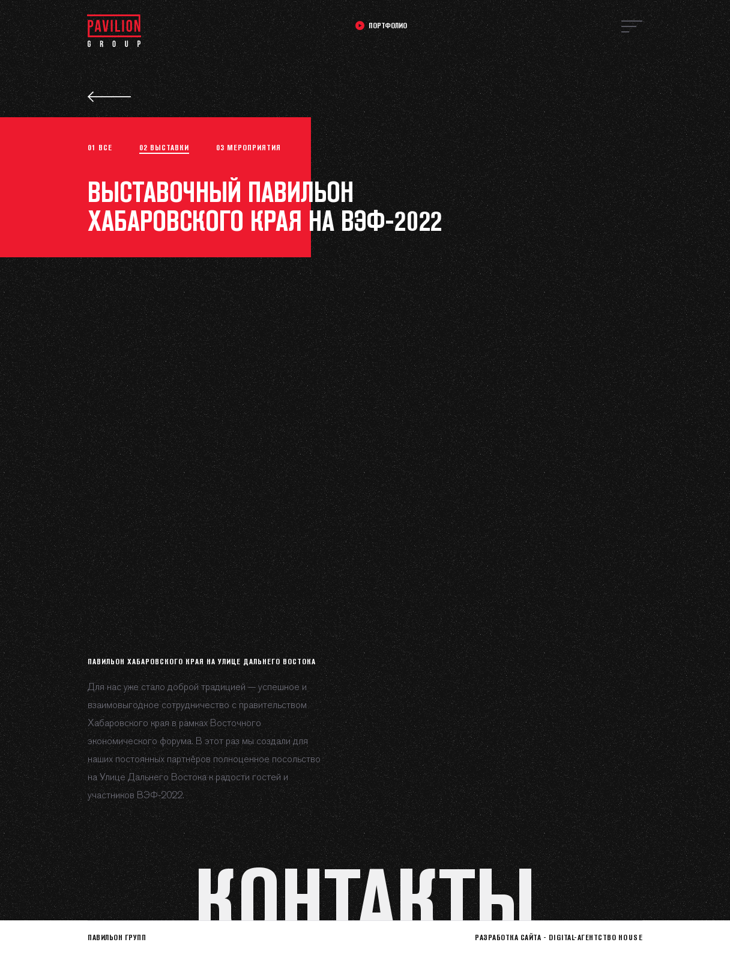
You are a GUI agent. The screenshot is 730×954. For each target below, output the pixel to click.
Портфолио (388, 25)
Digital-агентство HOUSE (596, 937)
